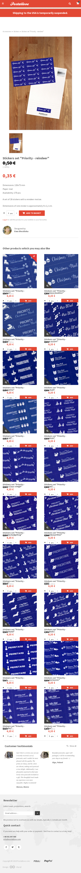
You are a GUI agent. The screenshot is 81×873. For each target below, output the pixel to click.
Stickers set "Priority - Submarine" (14, 389)
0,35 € (10, 295)
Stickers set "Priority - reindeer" (33, 31)
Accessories (7, 31)
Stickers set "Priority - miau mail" (55, 389)
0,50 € (5, 293)
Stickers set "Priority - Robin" (14, 340)
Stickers (16, 31)
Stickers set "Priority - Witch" (14, 582)
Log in (5, 220)
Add (28, 301)
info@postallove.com (12, 839)
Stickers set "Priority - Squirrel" (55, 485)
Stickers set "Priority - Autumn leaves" (55, 679)
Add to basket (32, 213)
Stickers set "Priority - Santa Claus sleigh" (14, 485)
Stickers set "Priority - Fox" (14, 679)
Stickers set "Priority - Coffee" (55, 727)
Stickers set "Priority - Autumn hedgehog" (14, 534)
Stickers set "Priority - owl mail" (14, 437)
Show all (71, 746)
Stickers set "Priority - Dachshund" (14, 630)
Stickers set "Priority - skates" (14, 292)
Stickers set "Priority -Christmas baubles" (55, 292)
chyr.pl (15, 867)
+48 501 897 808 (9, 836)
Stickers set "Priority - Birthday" (14, 727)
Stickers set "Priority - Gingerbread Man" (55, 534)
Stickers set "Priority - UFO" (55, 582)
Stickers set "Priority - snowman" (55, 437)
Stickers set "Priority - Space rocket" (55, 340)
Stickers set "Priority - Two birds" (55, 630)
